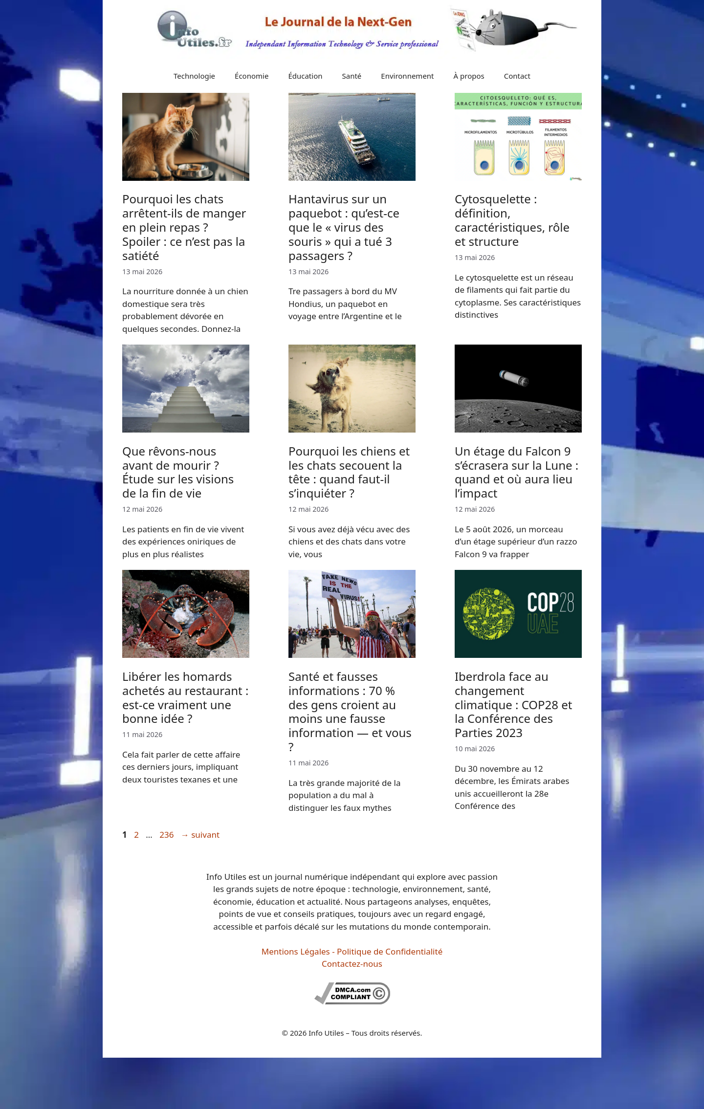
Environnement (407, 76)
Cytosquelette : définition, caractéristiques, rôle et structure (512, 220)
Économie (251, 76)
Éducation (305, 76)
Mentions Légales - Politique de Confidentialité (352, 951)
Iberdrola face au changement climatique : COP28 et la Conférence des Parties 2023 (513, 704)
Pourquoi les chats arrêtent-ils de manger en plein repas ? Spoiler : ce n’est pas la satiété (184, 227)
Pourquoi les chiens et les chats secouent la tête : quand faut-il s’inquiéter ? (349, 472)
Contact (517, 76)
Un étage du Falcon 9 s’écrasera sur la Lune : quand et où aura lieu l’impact (516, 472)
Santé (352, 76)
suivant (200, 834)
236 (167, 834)
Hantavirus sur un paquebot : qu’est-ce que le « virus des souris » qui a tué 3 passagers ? (343, 227)
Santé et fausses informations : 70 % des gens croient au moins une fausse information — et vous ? (350, 711)
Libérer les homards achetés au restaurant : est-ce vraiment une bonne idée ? (185, 697)
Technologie (194, 76)
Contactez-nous (352, 963)
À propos (469, 76)
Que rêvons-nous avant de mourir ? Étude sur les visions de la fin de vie (178, 472)
